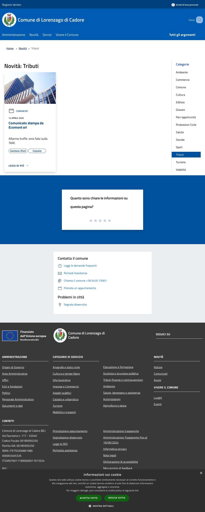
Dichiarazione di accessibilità (120, 462)
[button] (102, 506)
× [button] (201, 473)
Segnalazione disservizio (67, 437)
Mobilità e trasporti (64, 412)
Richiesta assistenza (65, 450)
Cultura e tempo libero (66, 373)
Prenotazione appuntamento (70, 431)
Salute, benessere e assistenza (121, 393)
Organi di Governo (13, 367)
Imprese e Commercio (66, 386)
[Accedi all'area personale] (185, 5)
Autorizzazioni (112, 399)
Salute (180, 132)
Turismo (181, 162)
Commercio (182, 80)
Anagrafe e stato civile (66, 367)
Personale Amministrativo (18, 399)
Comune (181, 87)
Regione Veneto (11, 4)
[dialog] (102, 490)
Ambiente (182, 72)
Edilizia (180, 102)
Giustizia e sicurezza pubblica (121, 373)
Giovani (180, 110)
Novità (23, 48)
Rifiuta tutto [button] (116, 497)
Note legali (109, 455)
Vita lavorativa (61, 380)
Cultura (180, 95)
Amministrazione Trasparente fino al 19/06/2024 (125, 440)
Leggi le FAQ (60, 444)
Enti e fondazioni (12, 386)
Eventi (158, 404)
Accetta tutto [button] (89, 498)
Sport (179, 147)
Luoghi (158, 398)
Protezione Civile (186, 125)
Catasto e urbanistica (65, 399)
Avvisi (157, 380)
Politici (6, 393)
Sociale (180, 139)
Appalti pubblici (62, 393)
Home (10, 48)
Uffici (5, 380)
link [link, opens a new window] (137, 490)
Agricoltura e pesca (114, 405)
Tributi (180, 154)
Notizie (158, 367)
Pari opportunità (186, 117)
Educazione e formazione (118, 367)
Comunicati (18, 111)
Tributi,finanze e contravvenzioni (123, 380)
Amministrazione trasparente (121, 431)
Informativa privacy (115, 449)
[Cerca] (198, 20)
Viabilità (181, 169)
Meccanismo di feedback (117, 468)
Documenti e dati (12, 406)
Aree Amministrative (14, 373)
